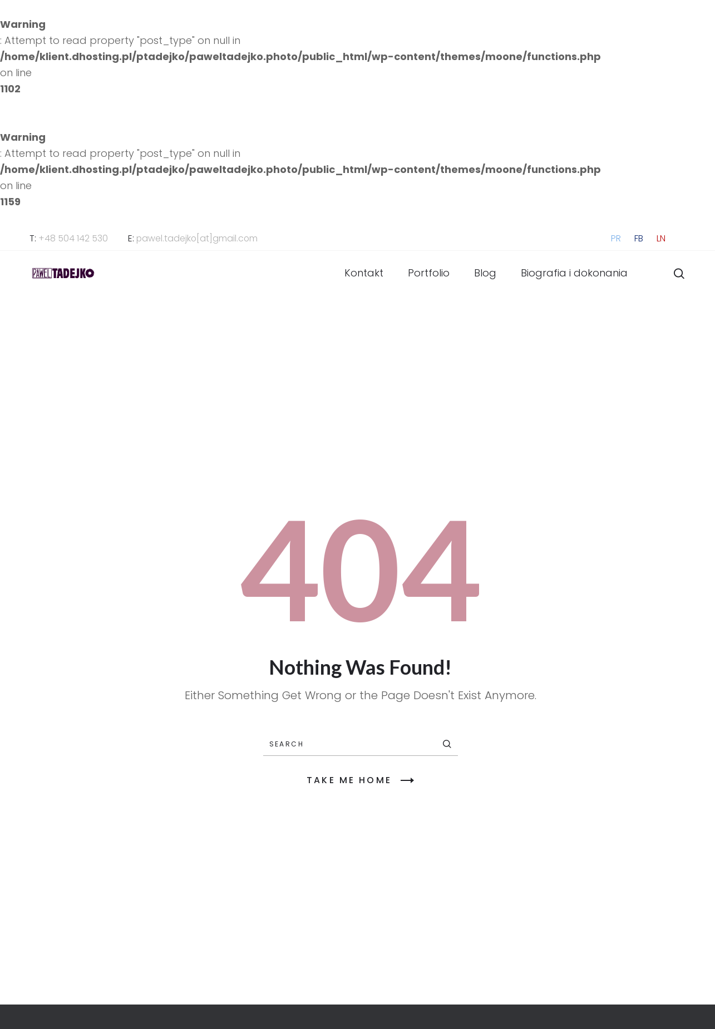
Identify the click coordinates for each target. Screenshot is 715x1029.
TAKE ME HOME (360, 780)
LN (661, 238)
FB (638, 238)
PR (616, 238)
